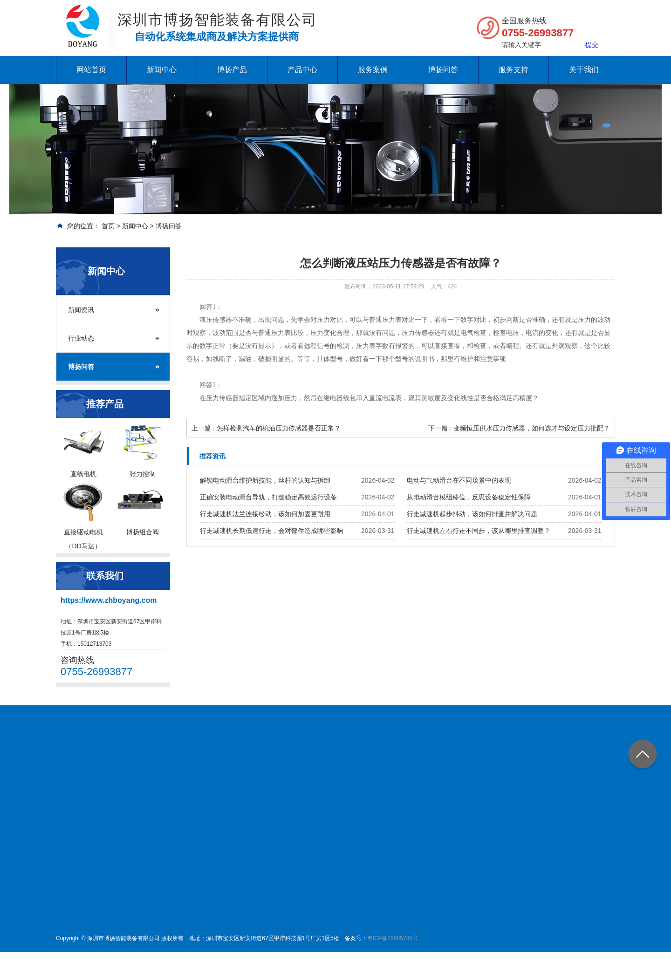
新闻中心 (162, 70)
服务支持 (513, 70)
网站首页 (91, 70)
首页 (108, 226)
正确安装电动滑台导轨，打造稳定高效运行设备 (268, 497)
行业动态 (81, 338)
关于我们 (584, 70)
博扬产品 (232, 70)
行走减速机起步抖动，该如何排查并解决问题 (472, 514)
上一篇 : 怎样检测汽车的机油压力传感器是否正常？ (266, 428)
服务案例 (373, 70)
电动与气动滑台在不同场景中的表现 (459, 480)
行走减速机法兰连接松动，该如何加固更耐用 (265, 514)
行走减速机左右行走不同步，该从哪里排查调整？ (478, 530)
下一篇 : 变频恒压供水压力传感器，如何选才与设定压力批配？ (519, 428)
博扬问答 (443, 70)
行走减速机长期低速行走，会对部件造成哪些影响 (271, 530)
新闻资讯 (81, 310)
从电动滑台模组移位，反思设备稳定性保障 (469, 497)
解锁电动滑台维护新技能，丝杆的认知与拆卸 (265, 480)
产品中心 (302, 70)
